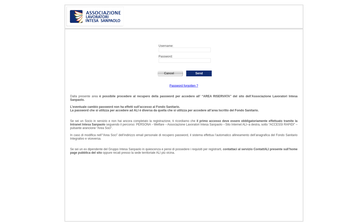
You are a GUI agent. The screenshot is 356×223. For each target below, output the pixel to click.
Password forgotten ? (184, 85)
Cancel (170, 73)
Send (199, 73)
